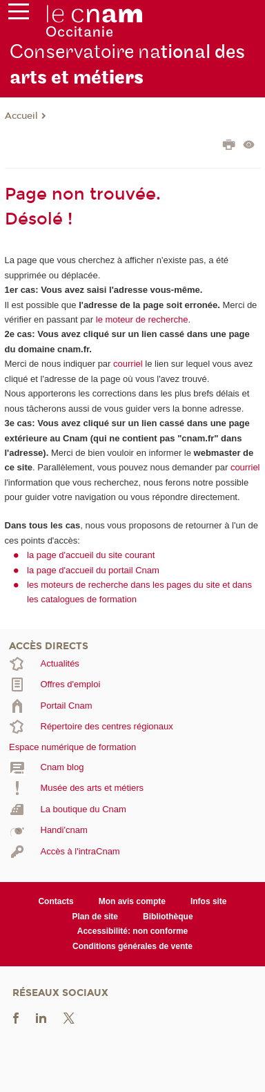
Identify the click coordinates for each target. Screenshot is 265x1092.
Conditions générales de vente (132, 946)
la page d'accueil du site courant (91, 555)
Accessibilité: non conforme (132, 931)
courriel (128, 363)
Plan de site (95, 916)
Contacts (55, 901)
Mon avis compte (132, 901)
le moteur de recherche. (141, 319)
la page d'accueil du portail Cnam (93, 570)
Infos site (208, 901)
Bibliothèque (168, 916)
